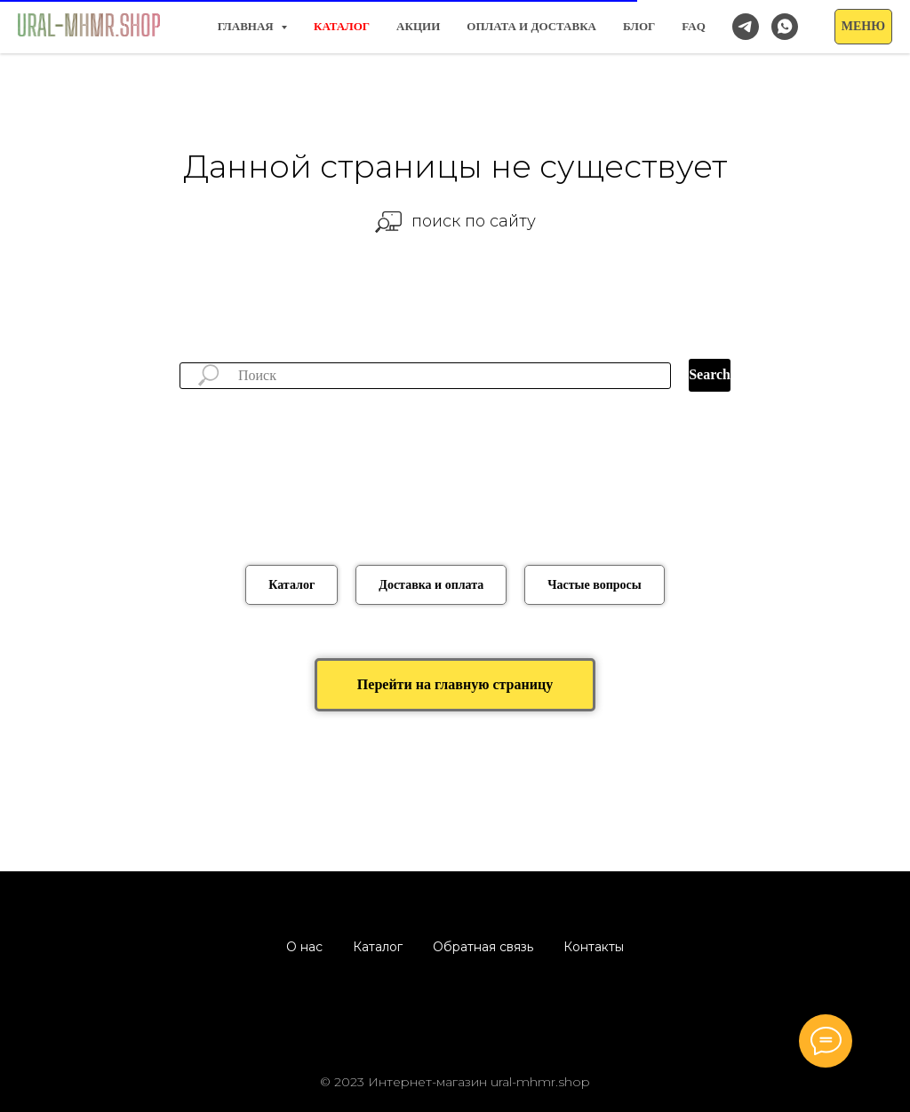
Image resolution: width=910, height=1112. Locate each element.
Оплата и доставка (531, 26)
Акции (418, 26)
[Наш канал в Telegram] (745, 26)
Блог (639, 26)
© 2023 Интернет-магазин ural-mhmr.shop (455, 1082)
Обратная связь (483, 947)
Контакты (593, 947)
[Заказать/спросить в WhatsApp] (784, 26)
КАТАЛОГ (342, 26)
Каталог (378, 947)
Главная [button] (247, 26)
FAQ (693, 26)
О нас (304, 947)
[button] (863, 26)
